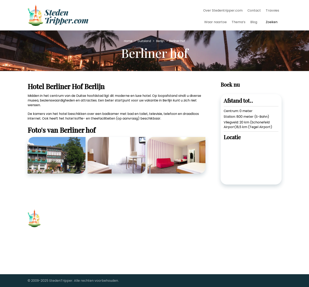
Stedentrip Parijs (105, 247)
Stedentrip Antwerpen (110, 217)
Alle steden (37, 257)
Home (128, 41)
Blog (253, 22)
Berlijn (160, 41)
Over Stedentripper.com (223, 10)
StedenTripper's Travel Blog (179, 247)
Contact (254, 10)
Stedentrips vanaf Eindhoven (180, 223)
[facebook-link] (227, 221)
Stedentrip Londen (107, 252)
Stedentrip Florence (108, 241)
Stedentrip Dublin (106, 235)
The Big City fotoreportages (179, 252)
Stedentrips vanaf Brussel (177, 217)
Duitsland (145, 41)
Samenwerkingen (41, 263)
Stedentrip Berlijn (106, 229)
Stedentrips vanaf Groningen (180, 229)
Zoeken (272, 22)
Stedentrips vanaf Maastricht (180, 235)
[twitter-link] (238, 221)
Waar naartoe (215, 22)
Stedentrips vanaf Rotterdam (181, 241)
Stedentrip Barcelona (109, 223)
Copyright (36, 250)
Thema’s (238, 22)
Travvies (272, 10)
